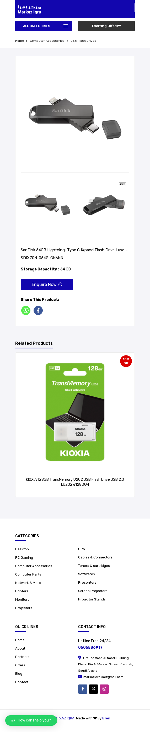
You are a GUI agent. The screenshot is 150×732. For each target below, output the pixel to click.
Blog (18, 674)
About (20, 648)
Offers (20, 665)
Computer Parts (28, 574)
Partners (22, 657)
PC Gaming (24, 558)
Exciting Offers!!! (106, 26)
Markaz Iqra (63, 718)
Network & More (28, 583)
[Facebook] (39, 310)
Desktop (22, 549)
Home (20, 640)
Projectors (23, 608)
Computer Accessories (47, 41)
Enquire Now (47, 284)
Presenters (87, 582)
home (19, 41)
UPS (81, 549)
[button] (31, 720)
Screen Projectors (93, 591)
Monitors (22, 600)
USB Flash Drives (83, 41)
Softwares (86, 574)
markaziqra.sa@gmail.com (101, 677)
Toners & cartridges (94, 566)
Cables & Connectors (95, 557)
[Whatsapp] (27, 310)
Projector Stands (92, 599)
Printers (21, 591)
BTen (106, 718)
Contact (21, 682)
